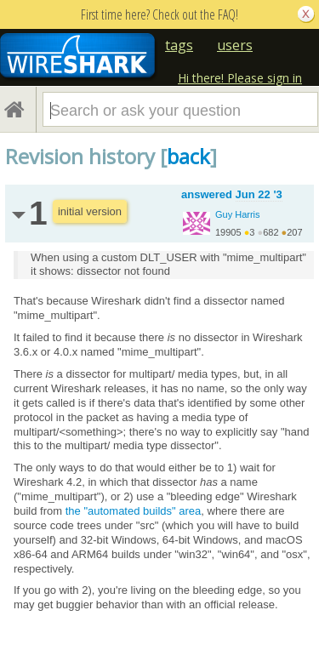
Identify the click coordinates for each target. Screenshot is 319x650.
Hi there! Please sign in (240, 78)
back (188, 156)
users (235, 45)
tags (179, 45)
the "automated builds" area (134, 511)
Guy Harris (237, 214)
